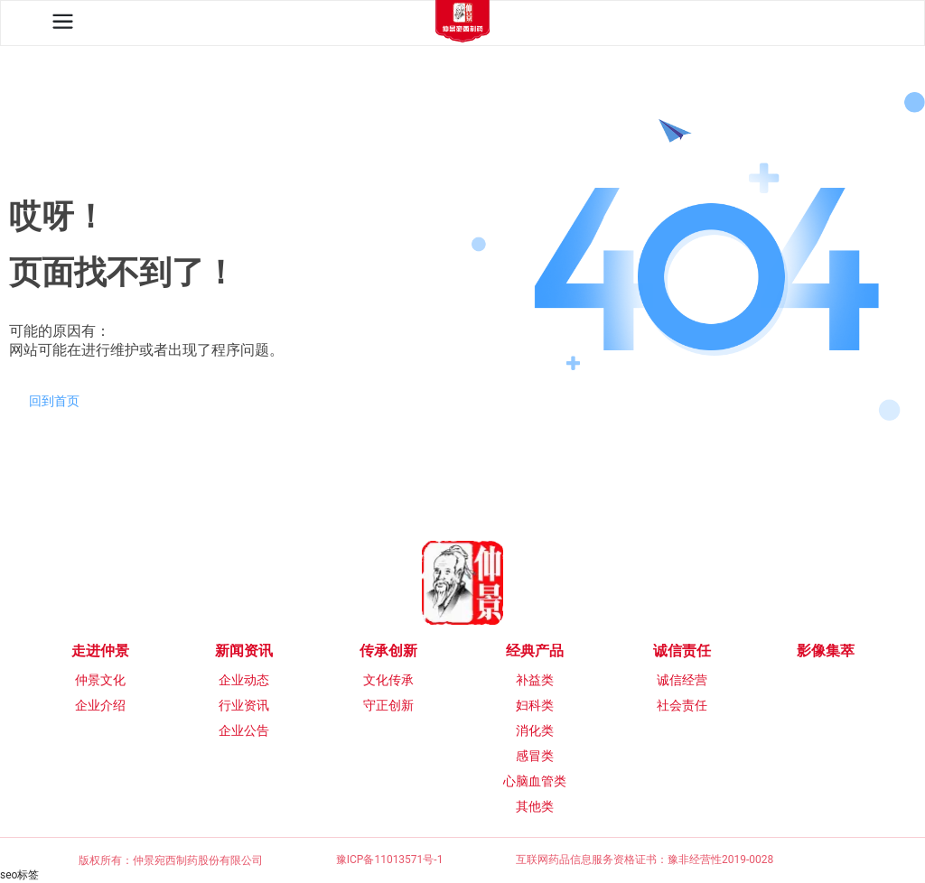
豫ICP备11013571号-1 (390, 859)
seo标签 (19, 875)
